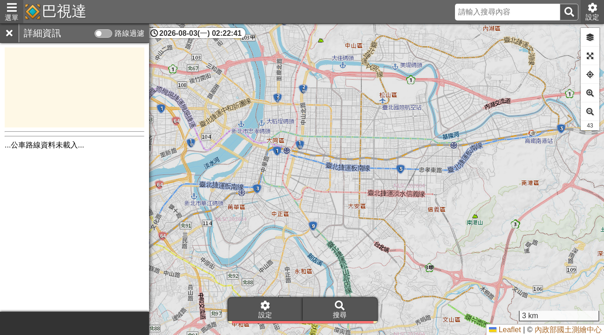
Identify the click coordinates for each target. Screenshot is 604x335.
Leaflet (505, 330)
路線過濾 (129, 33)
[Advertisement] (74, 87)
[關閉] (9, 33)
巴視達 (64, 11)
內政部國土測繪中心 (568, 330)
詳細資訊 (42, 33)
